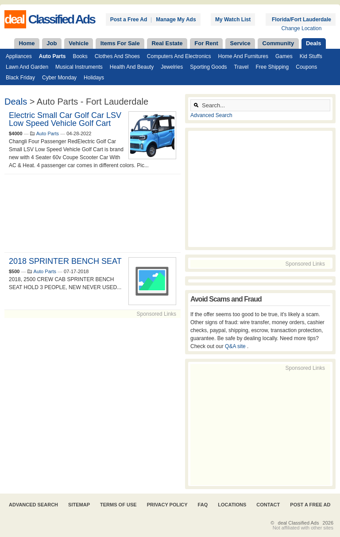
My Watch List (233, 19)
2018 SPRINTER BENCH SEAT (65, 261)
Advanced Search (211, 115)
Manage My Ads (176, 19)
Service (240, 43)
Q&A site (236, 346)
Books (80, 56)
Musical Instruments (79, 67)
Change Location (302, 28)
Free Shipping (272, 67)
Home (27, 43)
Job (51, 43)
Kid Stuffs (311, 56)
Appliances (19, 56)
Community (278, 43)
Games (284, 56)
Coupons (306, 67)
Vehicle (79, 43)
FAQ (203, 504)
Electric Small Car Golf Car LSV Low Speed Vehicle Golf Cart (65, 119)
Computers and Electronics (179, 56)
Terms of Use (118, 504)
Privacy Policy (167, 504)
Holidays (94, 77)
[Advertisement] (92, 213)
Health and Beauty (132, 67)
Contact (268, 504)
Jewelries (172, 67)
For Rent (206, 43)
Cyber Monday (59, 77)
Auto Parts (52, 56)
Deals (313, 43)
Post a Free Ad (128, 19)
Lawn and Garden (27, 67)
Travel (241, 67)
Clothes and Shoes (117, 56)
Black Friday (20, 77)
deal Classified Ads (298, 522)
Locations (232, 504)
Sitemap (79, 504)
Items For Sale (120, 43)
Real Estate (166, 43)
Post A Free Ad (310, 504)
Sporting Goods (208, 67)
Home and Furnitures (243, 56)
